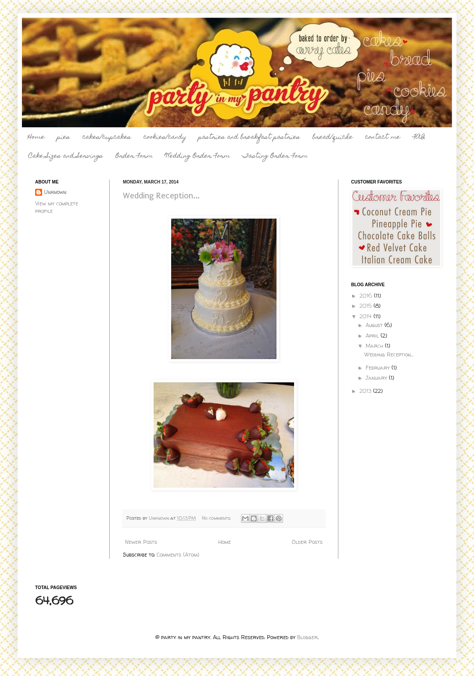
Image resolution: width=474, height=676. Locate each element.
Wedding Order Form (197, 156)
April (373, 335)
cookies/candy (165, 137)
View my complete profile (56, 207)
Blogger (307, 637)
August (375, 325)
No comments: (217, 518)
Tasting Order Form (275, 156)
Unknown (55, 192)
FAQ (419, 137)
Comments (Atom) (178, 554)
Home (36, 137)
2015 (366, 305)
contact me (382, 137)
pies (63, 137)
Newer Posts (141, 542)
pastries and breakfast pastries (249, 137)
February (378, 367)
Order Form (134, 156)
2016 (366, 295)
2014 (366, 316)
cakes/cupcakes (107, 137)
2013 (366, 391)
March (375, 345)
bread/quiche (332, 137)
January (377, 377)
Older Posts (307, 542)
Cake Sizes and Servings (65, 156)
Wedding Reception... (161, 196)
